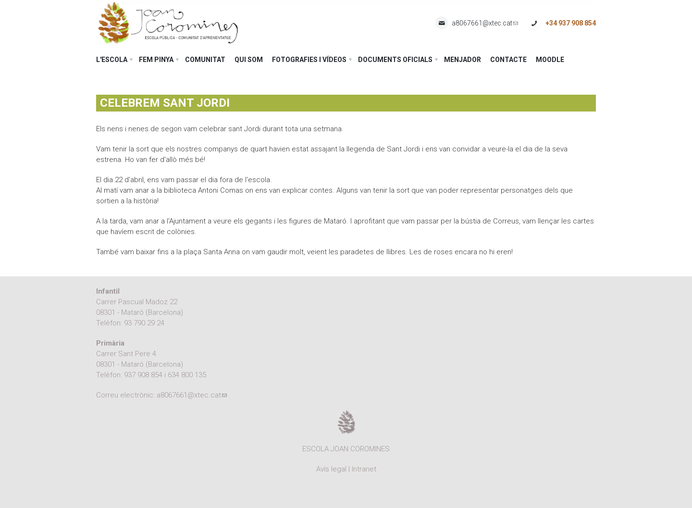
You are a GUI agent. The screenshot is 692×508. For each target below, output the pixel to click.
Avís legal (331, 469)
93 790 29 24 (144, 323)
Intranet (364, 469)
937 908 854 (143, 375)
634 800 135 (187, 375)
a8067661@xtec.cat (485, 23)
